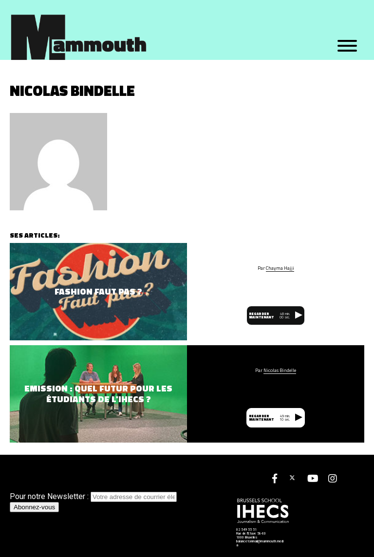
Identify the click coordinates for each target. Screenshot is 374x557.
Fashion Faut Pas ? (98, 291)
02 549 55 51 (246, 530)
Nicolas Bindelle (279, 370)
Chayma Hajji (280, 268)
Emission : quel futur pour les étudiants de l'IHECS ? (98, 394)
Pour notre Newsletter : (93, 496)
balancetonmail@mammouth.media (259, 543)
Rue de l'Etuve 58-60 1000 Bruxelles (251, 535)
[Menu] (347, 46)
